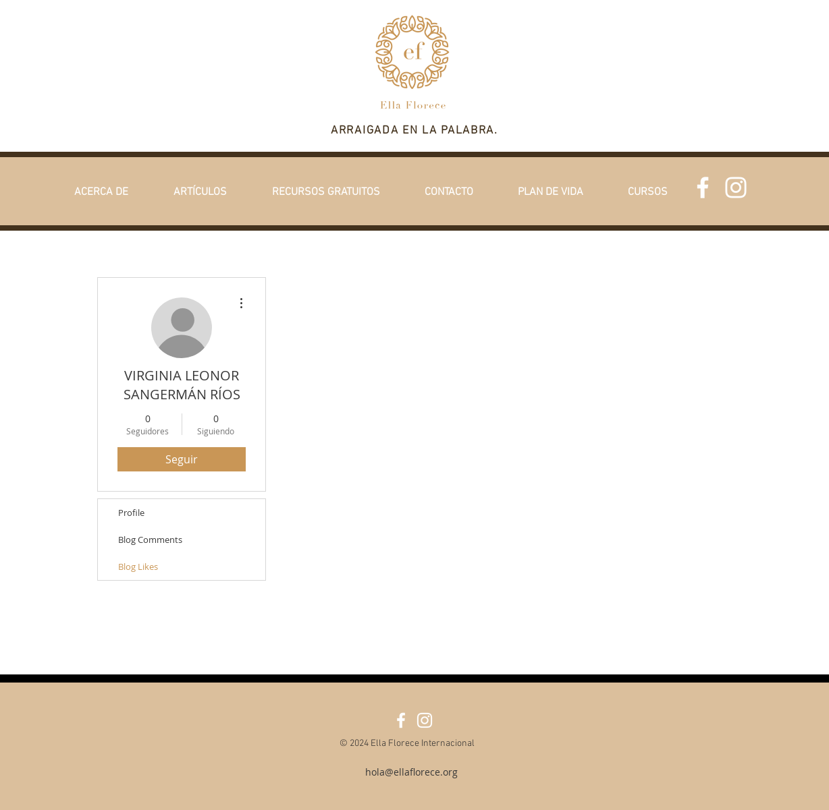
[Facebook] (703, 187)
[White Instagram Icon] (736, 187)
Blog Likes (138, 566)
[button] (101, 192)
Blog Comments (150, 539)
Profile (131, 513)
